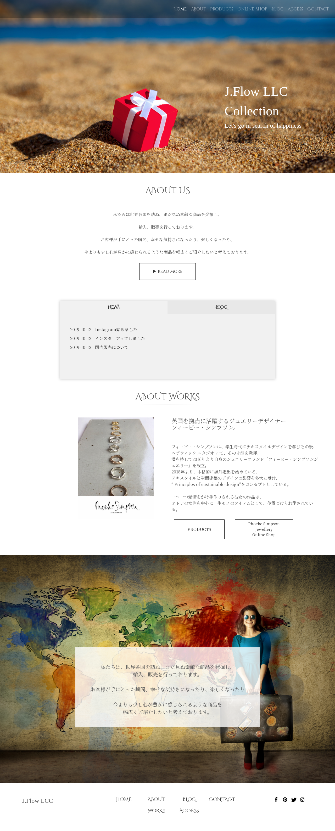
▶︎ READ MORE (167, 271)
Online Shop (252, 9)
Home (181, 9)
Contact (318, 9)
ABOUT (156, 799)
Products (221, 9)
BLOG (221, 307)
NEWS (114, 307)
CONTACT (222, 799)
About (198, 9)
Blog (277, 9)
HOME (123, 799)
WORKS (156, 810)
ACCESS (189, 810)
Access (295, 9)
